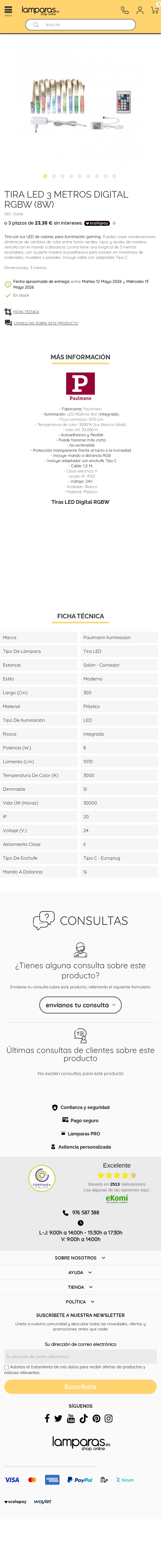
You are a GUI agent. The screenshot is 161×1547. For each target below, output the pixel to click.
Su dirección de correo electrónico (80, 1344)
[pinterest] (96, 1418)
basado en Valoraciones (116, 1184)
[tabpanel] (80, 106)
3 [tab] (63, 177)
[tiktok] (83, 1418)
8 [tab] (106, 177)
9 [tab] (115, 177)
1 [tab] (46, 177)
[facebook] (47, 1418)
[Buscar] (86, 25)
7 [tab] (98, 177)
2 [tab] (54, 177)
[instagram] (108, 1418)
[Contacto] (125, 10)
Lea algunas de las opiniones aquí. (117, 1189)
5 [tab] (80, 177)
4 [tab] (72, 177)
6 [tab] (89, 177)
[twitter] (58, 1418)
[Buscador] (36, 24)
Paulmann (92, 409)
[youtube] (71, 1418)
